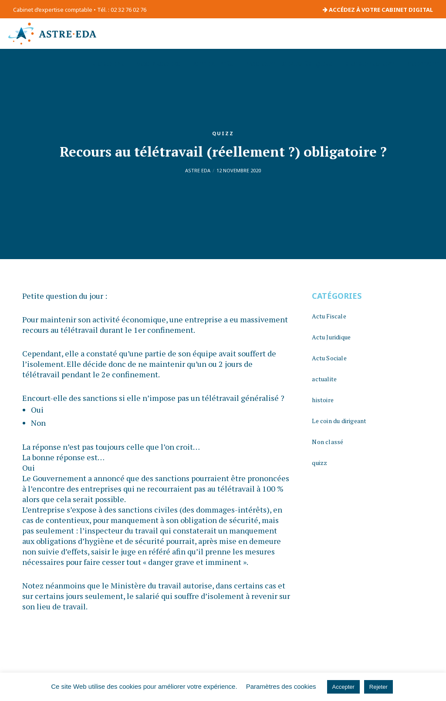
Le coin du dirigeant (339, 421)
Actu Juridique (331, 337)
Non (38, 422)
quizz (223, 133)
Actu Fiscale (329, 316)
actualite (324, 379)
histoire (323, 400)
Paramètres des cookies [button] (281, 686)
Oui (37, 409)
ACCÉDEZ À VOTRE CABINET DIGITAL (378, 10)
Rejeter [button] (378, 687)
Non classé (327, 442)
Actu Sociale (329, 358)
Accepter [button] (343, 687)
